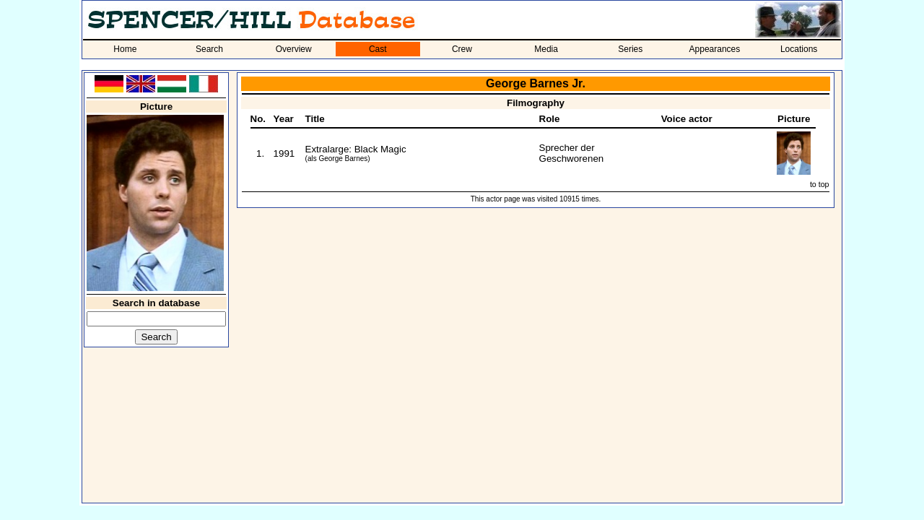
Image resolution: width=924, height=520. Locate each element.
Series (630, 49)
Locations (798, 49)
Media (546, 49)
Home (124, 49)
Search (209, 49)
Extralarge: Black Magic (355, 149)
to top (819, 184)
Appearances (715, 49)
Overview (294, 49)
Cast (378, 49)
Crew (462, 49)
